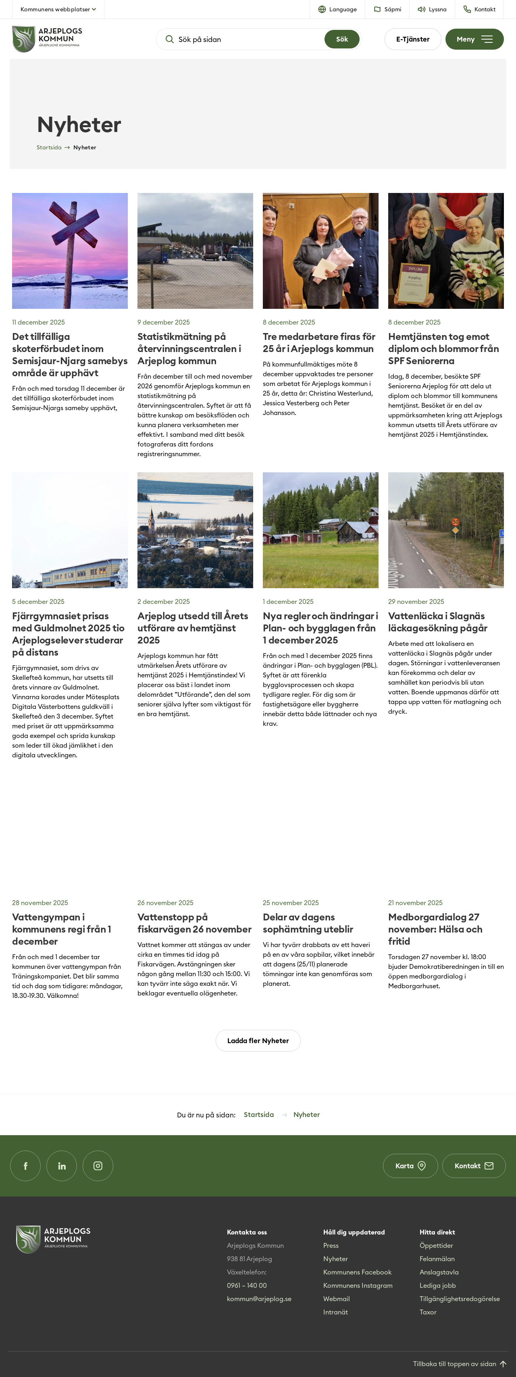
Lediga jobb (438, 1285)
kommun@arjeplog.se (259, 1299)
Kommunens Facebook (357, 1272)
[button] (337, 9)
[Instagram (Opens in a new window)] (98, 1166)
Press (331, 1245)
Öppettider (436, 1245)
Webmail (336, 1299)
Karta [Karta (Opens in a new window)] (410, 1166)
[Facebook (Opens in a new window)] (25, 1166)
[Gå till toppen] (460, 1364)
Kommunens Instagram (358, 1285)
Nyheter (335, 1259)
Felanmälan (437, 1259)
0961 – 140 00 (247, 1285)
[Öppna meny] (474, 39)
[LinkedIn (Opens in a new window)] (61, 1166)
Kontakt (474, 1165)
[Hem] (72, 39)
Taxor (428, 1312)
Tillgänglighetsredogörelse (460, 1299)
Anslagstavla (439, 1272)
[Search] (342, 39)
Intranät (335, 1312)
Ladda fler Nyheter (258, 1040)
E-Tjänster (413, 39)
